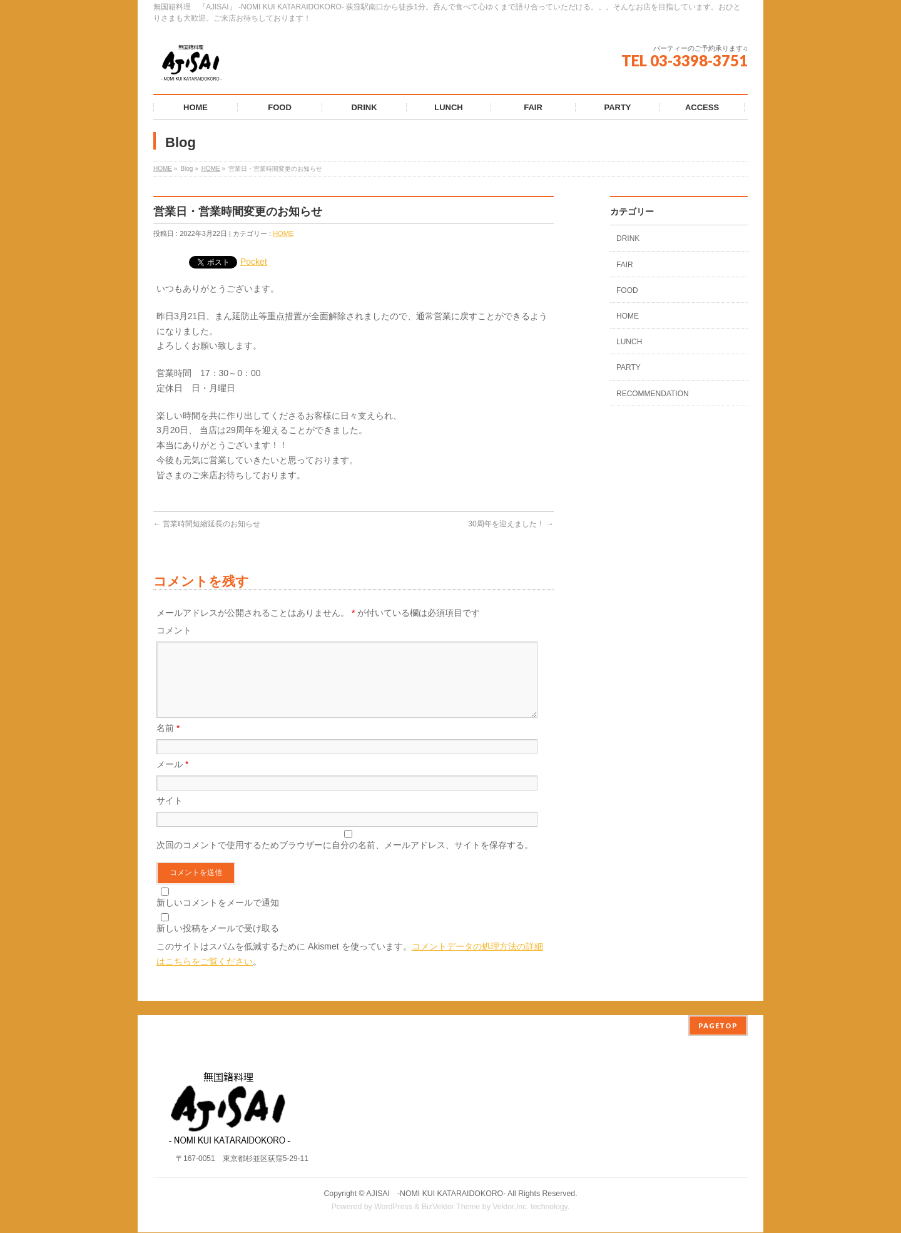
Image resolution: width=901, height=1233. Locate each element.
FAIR (624, 264)
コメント (173, 630)
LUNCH (629, 341)
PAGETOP (718, 1026)
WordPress (393, 1207)
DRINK (627, 238)
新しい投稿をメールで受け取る (217, 943)
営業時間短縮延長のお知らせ (206, 523)
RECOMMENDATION (652, 393)
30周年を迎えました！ (511, 523)
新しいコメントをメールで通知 (217, 918)
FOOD (627, 290)
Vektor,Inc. (510, 1207)
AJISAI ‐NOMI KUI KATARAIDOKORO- (436, 1194)
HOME (162, 168)
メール (172, 779)
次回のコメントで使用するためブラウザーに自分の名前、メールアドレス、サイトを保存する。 (344, 860)
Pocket (253, 262)
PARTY (628, 367)
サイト (169, 816)
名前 (168, 743)
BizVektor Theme (451, 1207)
